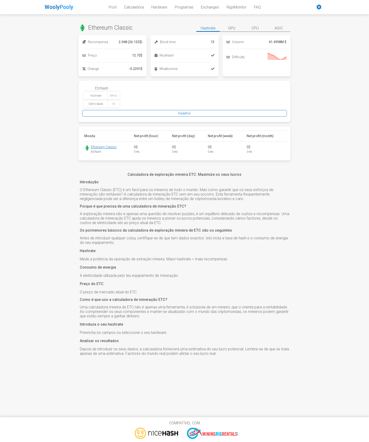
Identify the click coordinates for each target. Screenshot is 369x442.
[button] (208, 29)
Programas (184, 7)
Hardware (159, 7)
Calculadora (134, 7)
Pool (112, 7)
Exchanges (210, 7)
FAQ (257, 7)
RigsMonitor (236, 7)
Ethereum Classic (104, 147)
